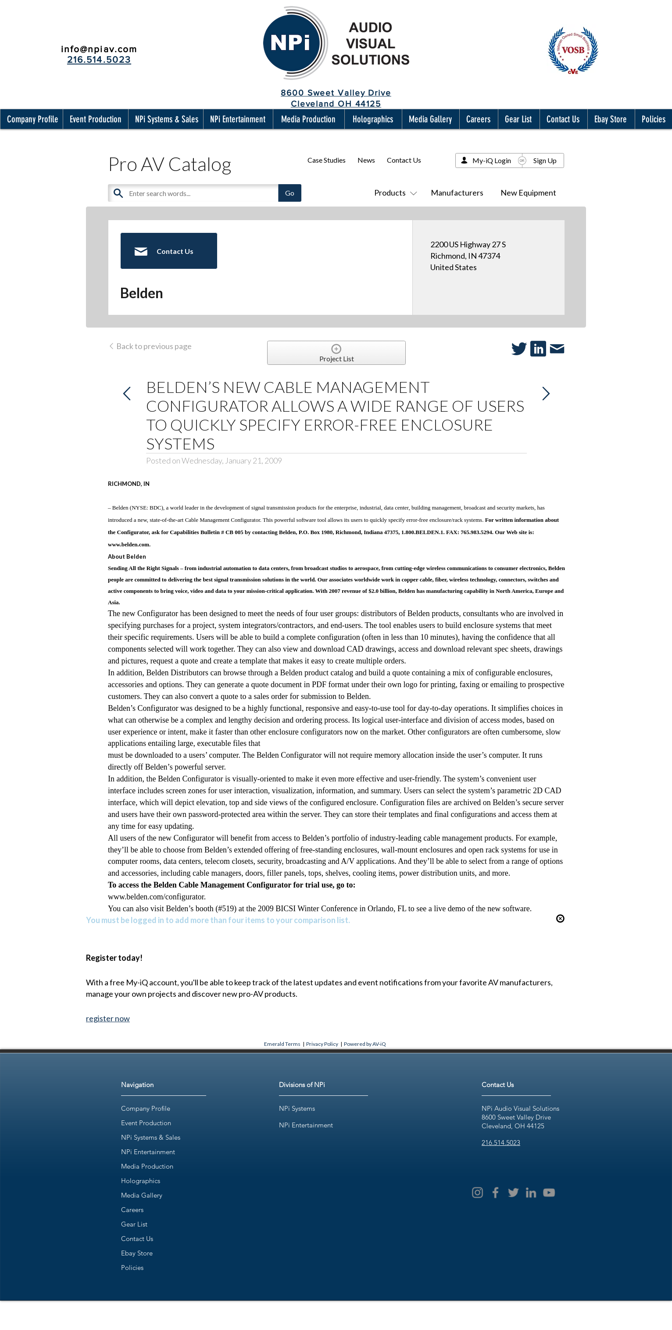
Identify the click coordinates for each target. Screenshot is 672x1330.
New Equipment (528, 192)
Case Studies (326, 160)
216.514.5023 (501, 1142)
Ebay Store (137, 1253)
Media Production (147, 1166)
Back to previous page (150, 346)
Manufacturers (457, 192)
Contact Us (404, 160)
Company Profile (145, 1108)
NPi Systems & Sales (150, 1137)
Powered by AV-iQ (365, 1044)
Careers (132, 1209)
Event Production (146, 1123)
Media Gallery (141, 1195)
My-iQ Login (491, 160)
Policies (132, 1267)
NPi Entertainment (148, 1152)
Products (394, 192)
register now (108, 1018)
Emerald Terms (282, 1044)
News (366, 160)
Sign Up (545, 160)
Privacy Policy (322, 1044)
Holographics (140, 1181)
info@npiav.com (99, 49)
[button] (30, 119)
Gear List (134, 1224)
